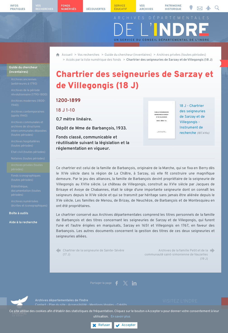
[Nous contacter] (199, 6)
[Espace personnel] (208, 6)
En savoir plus (120, 316)
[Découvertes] (97, 6)
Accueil (67, 55)
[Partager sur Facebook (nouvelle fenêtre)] (116, 283)
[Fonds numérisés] (70, 6)
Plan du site (57, 305)
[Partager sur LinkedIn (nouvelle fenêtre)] (134, 283)
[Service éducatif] (123, 6)
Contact (40, 305)
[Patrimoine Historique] (174, 6)
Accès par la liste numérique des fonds (93, 60)
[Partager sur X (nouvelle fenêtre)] (125, 283)
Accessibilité (77, 305)
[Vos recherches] (44, 6)
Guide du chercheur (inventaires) (128, 55)
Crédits (122, 305)
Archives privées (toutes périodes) (181, 55)
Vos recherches (88, 55)
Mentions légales (101, 305)
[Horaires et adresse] (191, 6)
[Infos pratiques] (19, 6)
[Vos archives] (148, 6)
